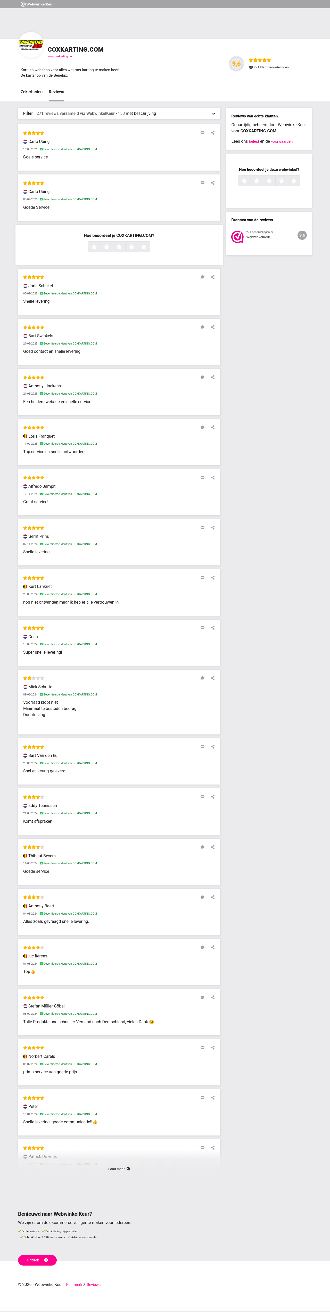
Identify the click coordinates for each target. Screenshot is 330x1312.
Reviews (56, 93)
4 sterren (137, 248)
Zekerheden (32, 93)
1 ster (100, 248)
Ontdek (38, 1261)
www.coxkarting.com (61, 56)
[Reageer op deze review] (204, 134)
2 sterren (112, 248)
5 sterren (149, 248)
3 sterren (124, 248)
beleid (254, 142)
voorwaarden (284, 142)
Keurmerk (75, 1285)
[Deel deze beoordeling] (212, 134)
